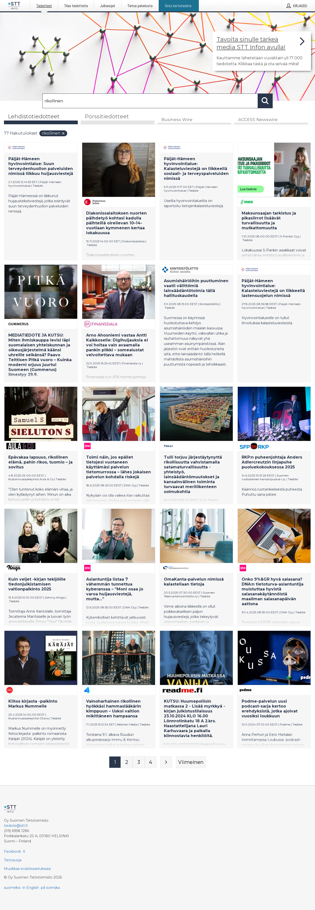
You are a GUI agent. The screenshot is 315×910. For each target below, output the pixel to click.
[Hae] (150, 100)
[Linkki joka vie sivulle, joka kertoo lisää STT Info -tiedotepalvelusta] (262, 51)
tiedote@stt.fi (16, 825)
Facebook (12, 851)
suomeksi (12, 887)
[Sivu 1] (115, 762)
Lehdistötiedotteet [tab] (34, 116)
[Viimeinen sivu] (191, 762)
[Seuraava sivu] (166, 762)
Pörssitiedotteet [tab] (107, 116)
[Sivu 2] (127, 762)
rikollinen (53, 133)
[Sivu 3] (138, 762)
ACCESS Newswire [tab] (258, 119)
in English (30, 887)
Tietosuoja (12, 860)
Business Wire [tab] (176, 119)
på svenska (50, 887)
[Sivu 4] (150, 762)
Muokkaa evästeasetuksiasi (27, 868)
